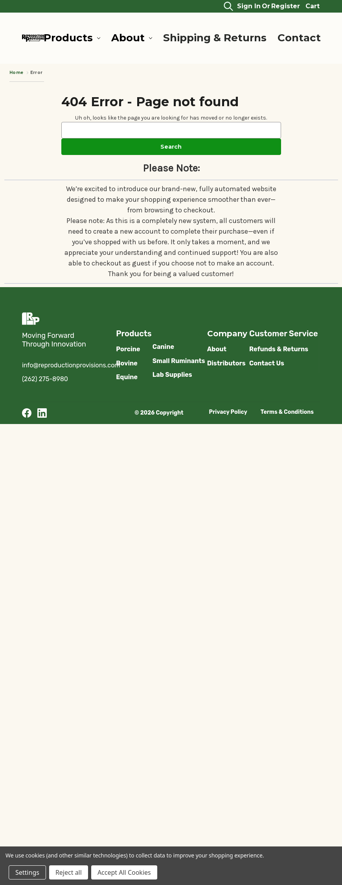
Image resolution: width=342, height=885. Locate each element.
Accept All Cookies (124, 872)
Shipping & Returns (215, 37)
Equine (127, 377)
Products (72, 37)
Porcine (128, 349)
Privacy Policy (228, 412)
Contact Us (266, 363)
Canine (163, 346)
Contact (299, 37)
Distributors (226, 363)
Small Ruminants (179, 361)
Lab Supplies (172, 374)
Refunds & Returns (278, 349)
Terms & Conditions (287, 412)
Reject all (68, 872)
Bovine (127, 363)
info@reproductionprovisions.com (71, 365)
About (131, 37)
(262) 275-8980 (45, 379)
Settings (27, 872)
